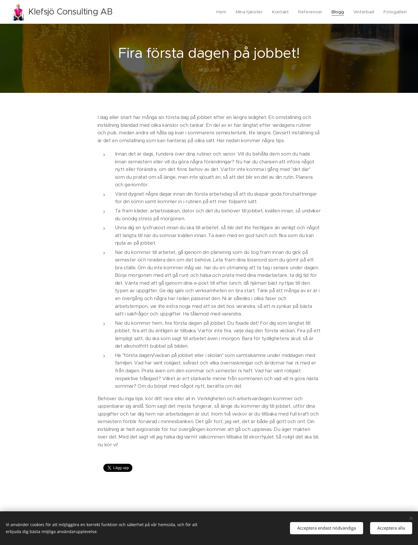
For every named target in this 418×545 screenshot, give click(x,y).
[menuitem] (218, 12)
